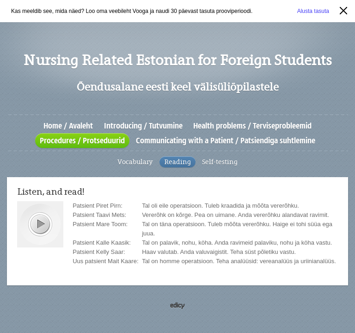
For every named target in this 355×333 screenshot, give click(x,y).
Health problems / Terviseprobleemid (252, 126)
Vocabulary (135, 162)
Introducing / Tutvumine (143, 126)
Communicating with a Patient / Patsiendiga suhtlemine (225, 141)
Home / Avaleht (68, 126)
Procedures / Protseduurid (82, 141)
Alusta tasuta (313, 11)
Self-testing (220, 162)
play (40, 224)
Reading (177, 162)
